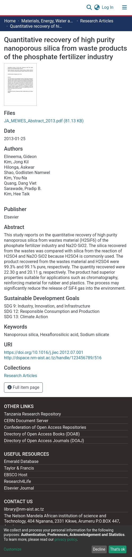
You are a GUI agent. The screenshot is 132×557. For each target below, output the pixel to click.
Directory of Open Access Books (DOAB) (42, 434)
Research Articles (96, 20)
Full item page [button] (23, 387)
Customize (12, 549)
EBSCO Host (15, 474)
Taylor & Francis (19, 468)
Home (10, 20)
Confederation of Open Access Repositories (45, 427)
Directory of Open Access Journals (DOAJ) (44, 440)
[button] (96, 7)
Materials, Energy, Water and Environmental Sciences (47, 20)
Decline (99, 549)
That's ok (117, 549)
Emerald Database (21, 461)
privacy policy (65, 539)
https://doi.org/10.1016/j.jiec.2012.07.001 (43, 352)
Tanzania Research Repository (32, 414)
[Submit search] (89, 7)
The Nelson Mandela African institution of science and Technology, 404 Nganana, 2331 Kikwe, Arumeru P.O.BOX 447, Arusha (62, 521)
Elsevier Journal (19, 488)
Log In (108, 7)
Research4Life (17, 481)
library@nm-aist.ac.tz (24, 509)
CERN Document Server (26, 420)
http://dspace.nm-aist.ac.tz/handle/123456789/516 (52, 357)
